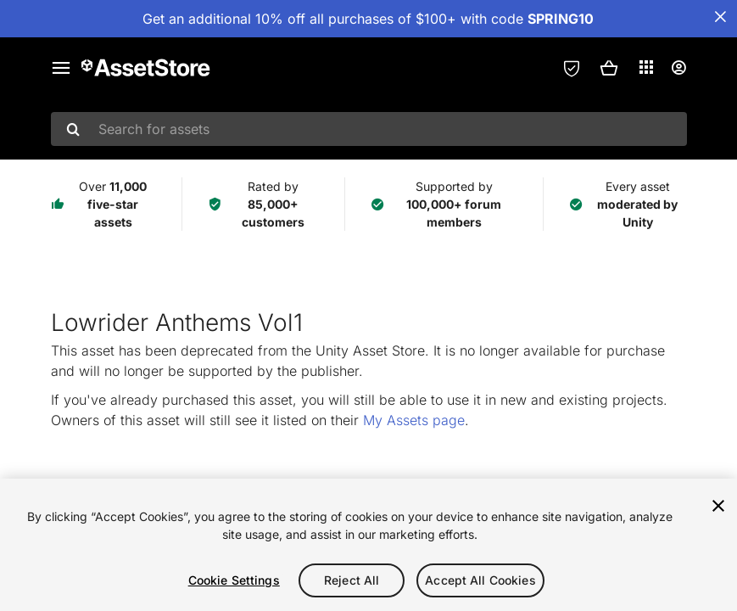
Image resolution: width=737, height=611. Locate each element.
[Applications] (646, 67)
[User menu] (678, 67)
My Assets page (414, 420)
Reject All (351, 580)
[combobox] (369, 129)
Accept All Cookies (480, 580)
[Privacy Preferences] (571, 68)
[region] (368, 545)
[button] (609, 68)
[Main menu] (61, 68)
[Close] (718, 505)
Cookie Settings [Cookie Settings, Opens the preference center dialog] (234, 580)
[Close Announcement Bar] (720, 16)
